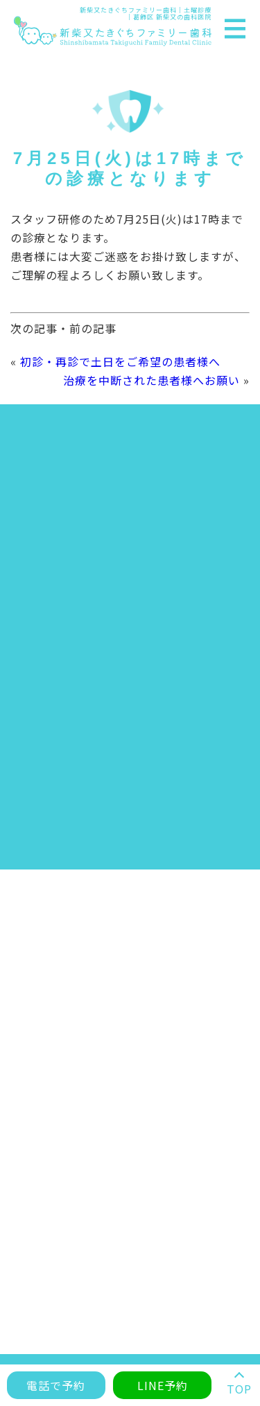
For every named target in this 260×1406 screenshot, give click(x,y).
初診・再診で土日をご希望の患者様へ (120, 361)
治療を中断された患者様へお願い (151, 380)
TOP (239, 1388)
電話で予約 (55, 1385)
